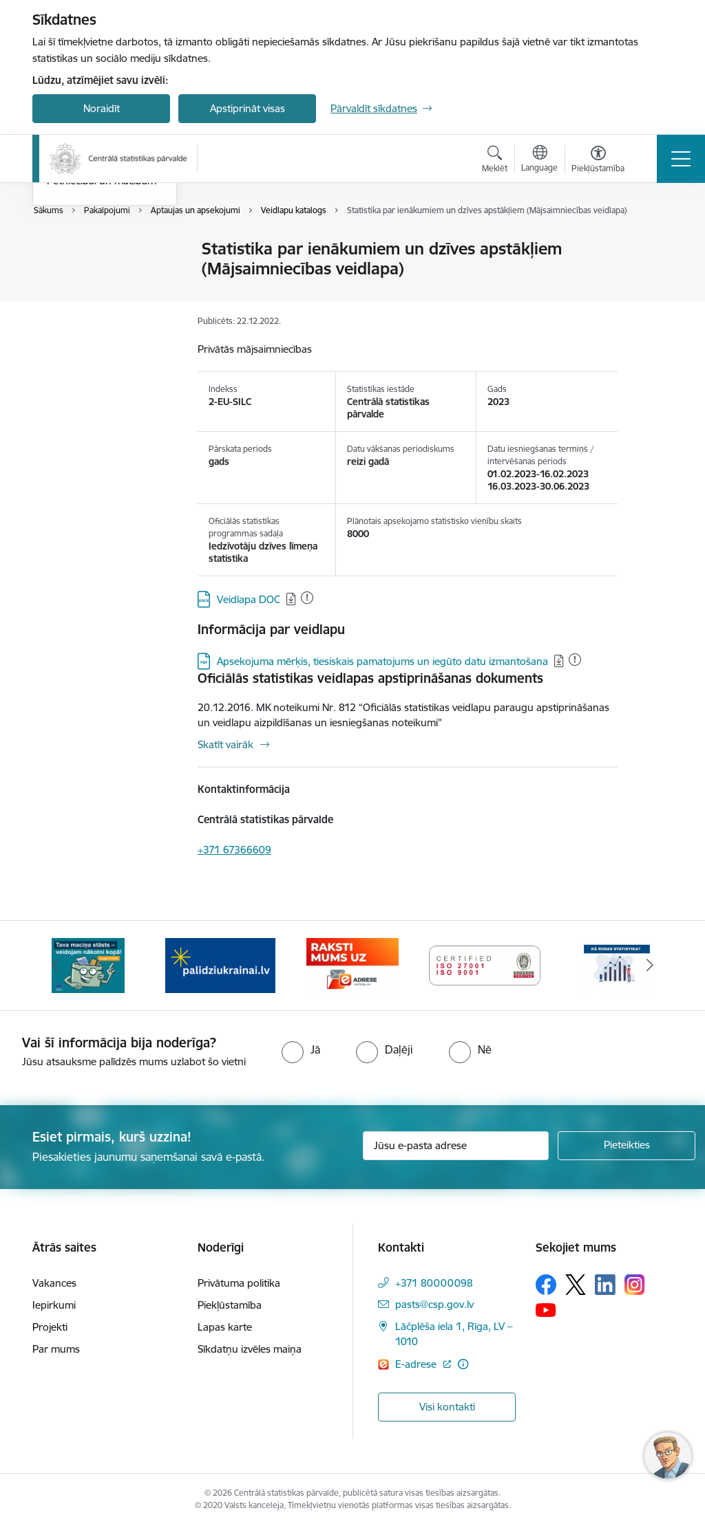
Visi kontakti (447, 1406)
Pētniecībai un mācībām (101, 345)
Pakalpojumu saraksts (98, 250)
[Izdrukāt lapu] (653, 243)
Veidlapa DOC (248, 599)
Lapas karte (225, 1326)
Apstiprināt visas (247, 108)
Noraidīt (101, 108)
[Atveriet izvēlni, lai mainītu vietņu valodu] (539, 160)
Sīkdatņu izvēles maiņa (250, 1348)
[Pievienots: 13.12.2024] (307, 597)
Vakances (54, 1282)
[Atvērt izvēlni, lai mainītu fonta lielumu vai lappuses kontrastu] (598, 160)
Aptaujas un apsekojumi (102, 273)
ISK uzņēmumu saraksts (102, 321)
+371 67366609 (234, 849)
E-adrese (417, 1364)
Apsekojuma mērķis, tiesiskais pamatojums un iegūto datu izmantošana (382, 661)
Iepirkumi (54, 1304)
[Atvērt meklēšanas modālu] (494, 160)
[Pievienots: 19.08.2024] (575, 659)
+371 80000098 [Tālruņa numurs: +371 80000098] (434, 1282)
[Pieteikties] (626, 1145)
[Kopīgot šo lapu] (653, 277)
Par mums (56, 1348)
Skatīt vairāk (225, 744)
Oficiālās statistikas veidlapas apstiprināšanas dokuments (370, 678)
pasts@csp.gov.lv (434, 1304)
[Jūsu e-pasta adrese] (456, 1145)
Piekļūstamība (230, 1304)
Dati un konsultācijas (95, 297)
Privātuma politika (239, 1282)
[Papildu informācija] (463, 1364)
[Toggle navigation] (681, 159)
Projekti (49, 1326)
